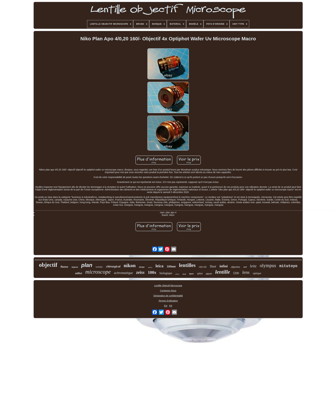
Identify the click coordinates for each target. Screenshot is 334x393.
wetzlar (99, 266)
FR (170, 306)
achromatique (123, 273)
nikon (130, 265)
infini (223, 266)
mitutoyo (288, 266)
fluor (213, 266)
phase (177, 274)
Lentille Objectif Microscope (168, 285)
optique (257, 273)
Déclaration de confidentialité (168, 295)
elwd (184, 274)
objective (235, 267)
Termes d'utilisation (168, 300)
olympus (268, 265)
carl (245, 267)
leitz (253, 266)
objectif (48, 265)
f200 (236, 273)
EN (165, 306)
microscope (98, 272)
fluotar (64, 266)
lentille (222, 272)
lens (246, 272)
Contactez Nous (168, 290)
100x (152, 272)
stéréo (150, 267)
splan (200, 273)
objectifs (203, 267)
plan (86, 265)
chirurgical (113, 266)
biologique (165, 273)
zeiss (140, 272)
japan (191, 274)
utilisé (78, 273)
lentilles (187, 265)
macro (75, 267)
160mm (171, 266)
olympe (142, 267)
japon (209, 273)
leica (160, 266)
